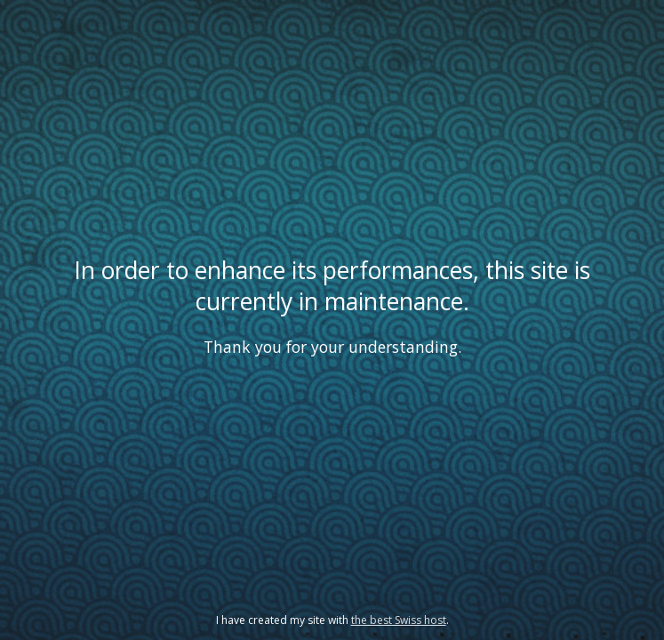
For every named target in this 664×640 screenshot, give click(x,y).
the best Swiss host (398, 620)
